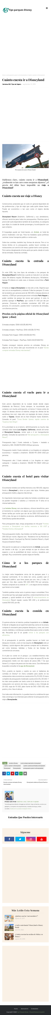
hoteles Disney (11, 508)
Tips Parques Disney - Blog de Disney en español (31, 1012)
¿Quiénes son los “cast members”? (26, 916)
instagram (25, 808)
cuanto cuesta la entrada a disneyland (34, 765)
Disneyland (7, 768)
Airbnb (36, 232)
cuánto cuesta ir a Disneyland (12, 765)
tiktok (29, 808)
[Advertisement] (25, 45)
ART (27, 585)
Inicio (3, 75)
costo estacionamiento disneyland (31, 763)
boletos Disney (13, 763)
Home (16, 1008)
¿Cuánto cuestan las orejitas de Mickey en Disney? (29, 935)
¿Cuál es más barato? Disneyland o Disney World (29, 926)
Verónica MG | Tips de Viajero (11, 84)
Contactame (34, 1008)
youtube (19, 808)
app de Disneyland (27, 666)
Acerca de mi (24, 1008)
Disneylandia (17, 768)
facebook (13, 808)
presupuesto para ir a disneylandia (17, 75)
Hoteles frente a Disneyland (13, 529)
